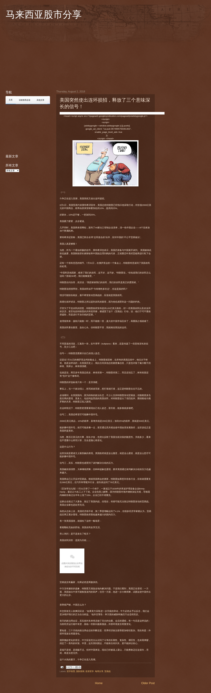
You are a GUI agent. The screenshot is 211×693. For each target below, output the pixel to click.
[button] (65, 113)
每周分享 (99, 671)
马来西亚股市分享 (44, 14)
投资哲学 (90, 671)
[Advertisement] (29, 55)
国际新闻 (80, 671)
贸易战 (107, 671)
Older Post (148, 683)
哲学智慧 (71, 671)
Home (98, 683)
